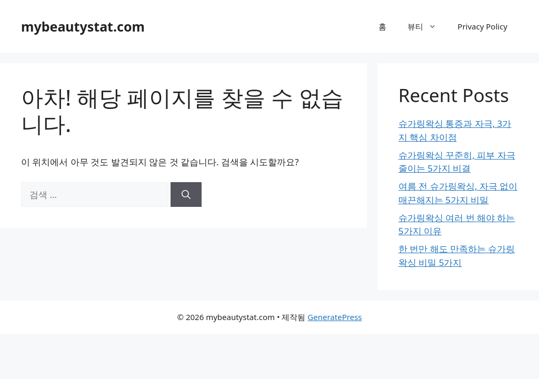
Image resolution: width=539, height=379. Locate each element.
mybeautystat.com (83, 26)
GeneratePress (334, 317)
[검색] (186, 194)
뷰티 (427, 26)
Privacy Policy (482, 26)
